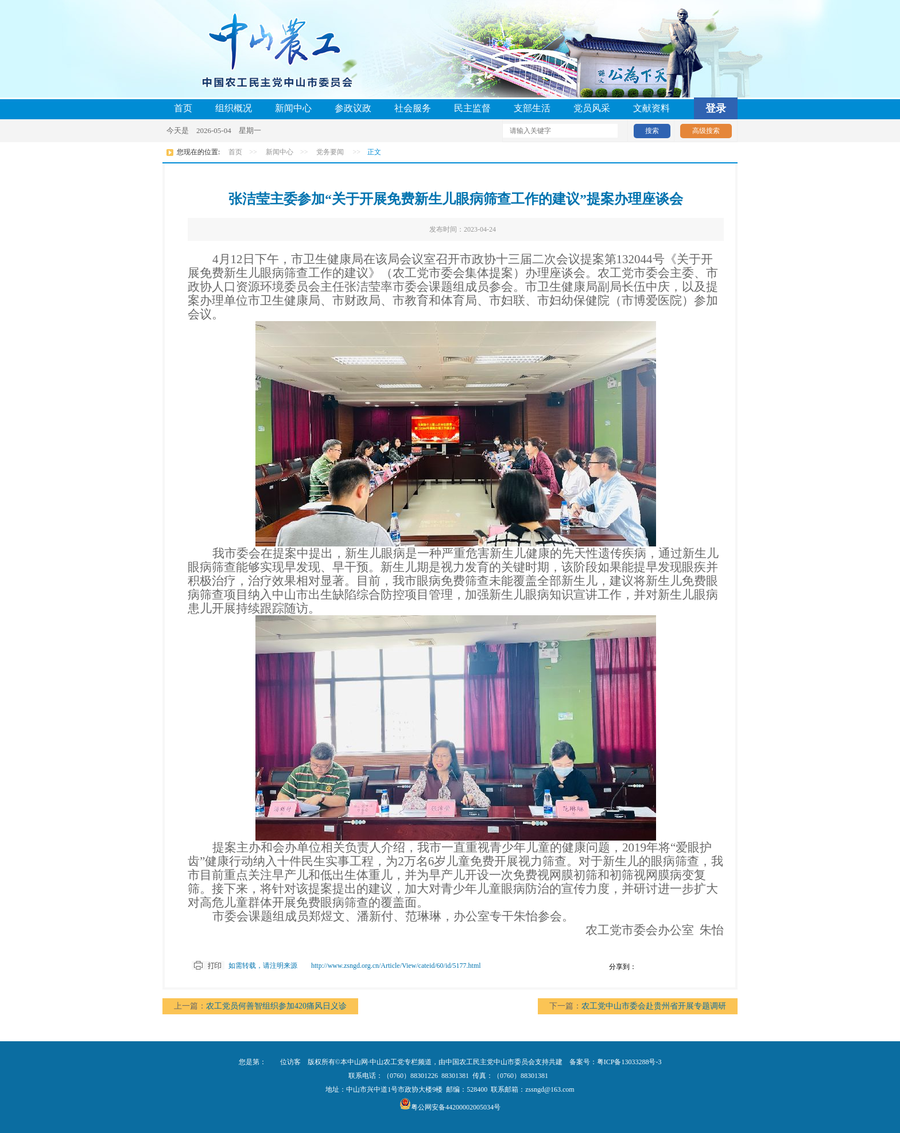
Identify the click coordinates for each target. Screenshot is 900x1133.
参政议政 (353, 108)
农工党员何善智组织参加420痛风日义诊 (276, 1006)
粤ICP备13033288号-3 (629, 1062)
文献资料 (651, 108)
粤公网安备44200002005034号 (450, 1107)
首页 (183, 108)
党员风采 (591, 108)
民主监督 (472, 108)
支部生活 (532, 108)
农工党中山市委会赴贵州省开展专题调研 (653, 1006)
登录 (715, 108)
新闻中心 (293, 108)
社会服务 (412, 108)
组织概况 (233, 108)
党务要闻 (330, 152)
